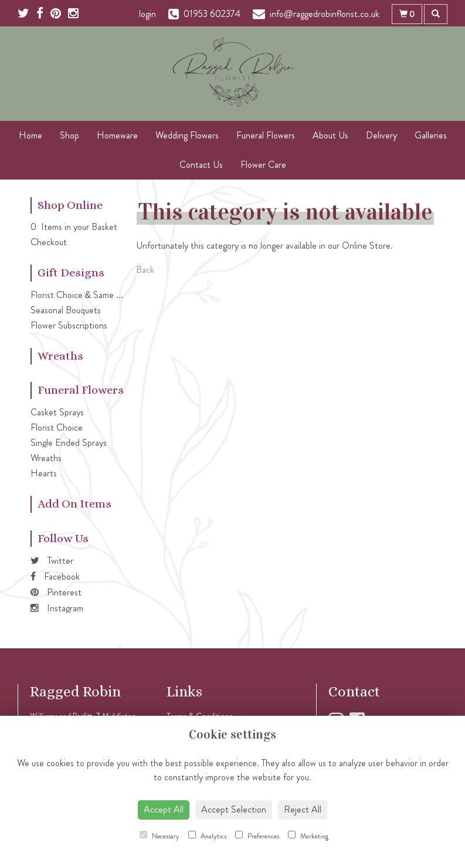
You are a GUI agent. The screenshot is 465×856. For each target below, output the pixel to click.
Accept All (164, 809)
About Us (330, 135)
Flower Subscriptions (68, 325)
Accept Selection (233, 809)
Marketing (308, 836)
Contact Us (201, 164)
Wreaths (46, 458)
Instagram (56, 608)
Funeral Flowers (265, 135)
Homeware (117, 135)
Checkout (48, 242)
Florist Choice (56, 427)
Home (30, 135)
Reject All (302, 809)
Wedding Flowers (187, 135)
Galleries (431, 135)
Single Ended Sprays (68, 442)
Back (145, 269)
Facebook (55, 576)
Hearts (43, 473)
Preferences (257, 836)
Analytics (207, 836)
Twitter (51, 560)
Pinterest (56, 592)
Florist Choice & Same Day (81, 295)
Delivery (381, 135)
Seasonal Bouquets (65, 310)
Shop (69, 135)
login (147, 14)
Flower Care (263, 164)
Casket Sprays (57, 412)
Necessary (159, 836)
